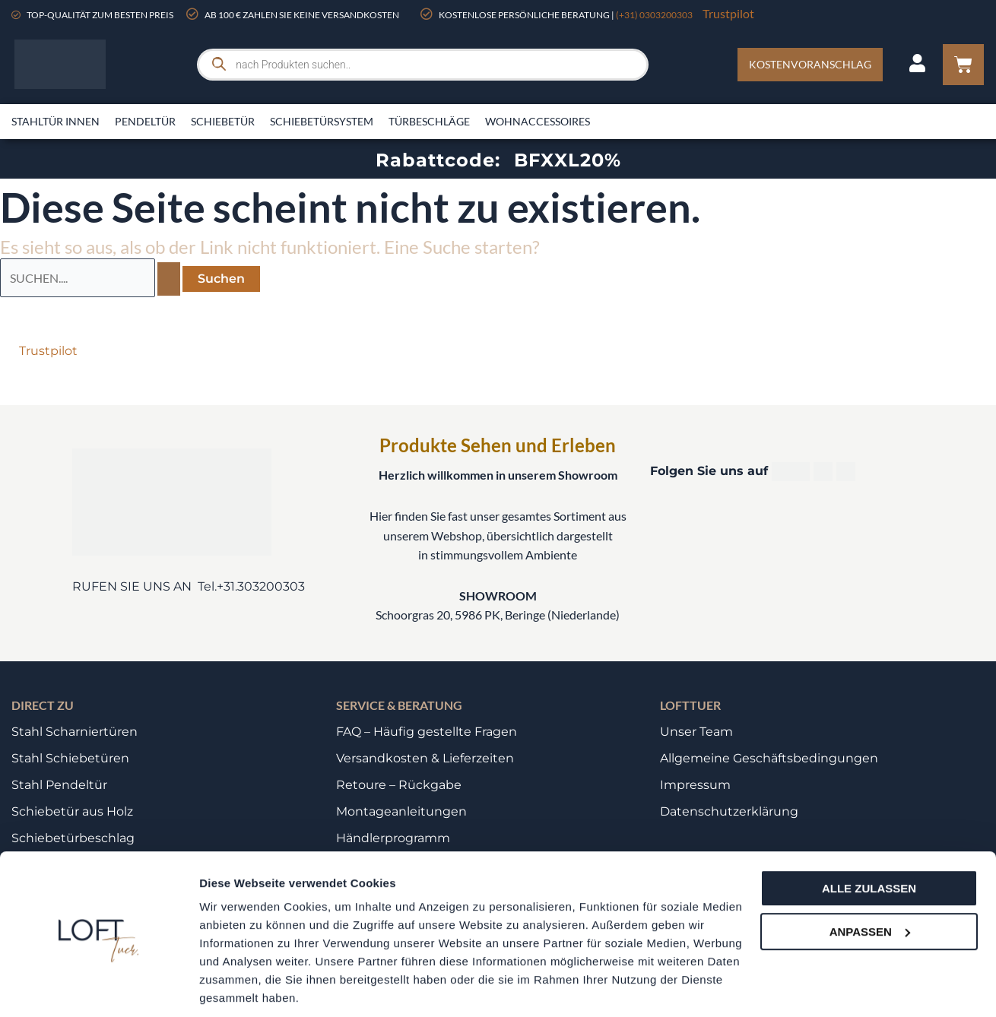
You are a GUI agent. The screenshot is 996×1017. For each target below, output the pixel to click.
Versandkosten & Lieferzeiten (425, 758)
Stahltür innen (55, 121)
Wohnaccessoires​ (537, 121)
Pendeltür (145, 121)
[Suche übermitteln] (168, 279)
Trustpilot (728, 13)
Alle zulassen (869, 835)
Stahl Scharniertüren (74, 731)
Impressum (695, 785)
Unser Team (696, 731)
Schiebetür (223, 121)
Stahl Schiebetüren (70, 758)
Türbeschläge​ (429, 121)
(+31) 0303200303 (654, 15)
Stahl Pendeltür (59, 785)
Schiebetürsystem (321, 121)
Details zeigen (237, 987)
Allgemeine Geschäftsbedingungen (769, 758)
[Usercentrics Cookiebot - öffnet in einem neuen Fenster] (98, 987)
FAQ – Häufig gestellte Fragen (426, 731)
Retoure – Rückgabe (399, 785)
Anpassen (869, 878)
